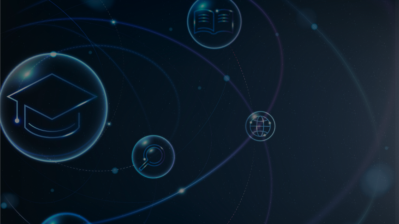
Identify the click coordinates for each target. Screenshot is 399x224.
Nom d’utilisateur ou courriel (310, 102)
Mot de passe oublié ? (367, 162)
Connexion (333, 180)
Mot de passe (293, 132)
